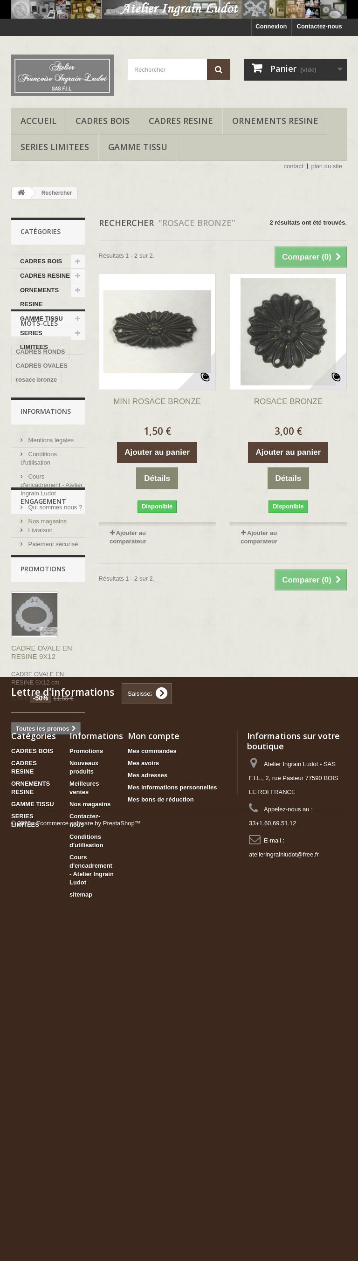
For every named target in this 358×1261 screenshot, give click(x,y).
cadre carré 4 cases (44, 530)
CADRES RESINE (181, 120)
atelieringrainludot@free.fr (284, 1161)
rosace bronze (36, 438)
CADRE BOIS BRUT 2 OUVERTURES (46, 498)
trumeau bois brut (42, 480)
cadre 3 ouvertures (43, 516)
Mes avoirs (143, 1070)
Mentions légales (50, 591)
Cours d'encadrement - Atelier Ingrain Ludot (52, 636)
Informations (46, 566)
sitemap (80, 1202)
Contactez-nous (320, 26)
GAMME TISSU (137, 146)
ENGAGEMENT (43, 707)
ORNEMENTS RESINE (275, 120)
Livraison (40, 732)
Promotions (43, 781)
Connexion (271, 26)
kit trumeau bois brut (46, 466)
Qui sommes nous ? (54, 658)
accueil (38, 120)
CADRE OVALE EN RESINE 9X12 (41, 865)
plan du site (327, 166)
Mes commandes (152, 1058)
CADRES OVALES (42, 424)
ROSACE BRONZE (288, 401)
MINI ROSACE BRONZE (157, 401)
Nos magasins (47, 672)
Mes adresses (147, 1082)
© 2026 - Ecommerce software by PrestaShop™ (76, 1235)
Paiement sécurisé (52, 746)
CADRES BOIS (103, 120)
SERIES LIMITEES (55, 146)
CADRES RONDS (40, 410)
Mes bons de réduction (161, 1106)
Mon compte (153, 1043)
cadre (52, 452)
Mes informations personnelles (172, 1094)
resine (25, 452)
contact (293, 166)
